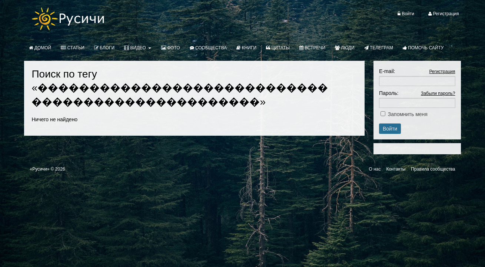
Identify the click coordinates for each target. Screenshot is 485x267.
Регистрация (442, 71)
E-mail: (387, 71)
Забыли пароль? (438, 93)
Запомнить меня (408, 114)
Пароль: (388, 93)
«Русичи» (39, 169)
